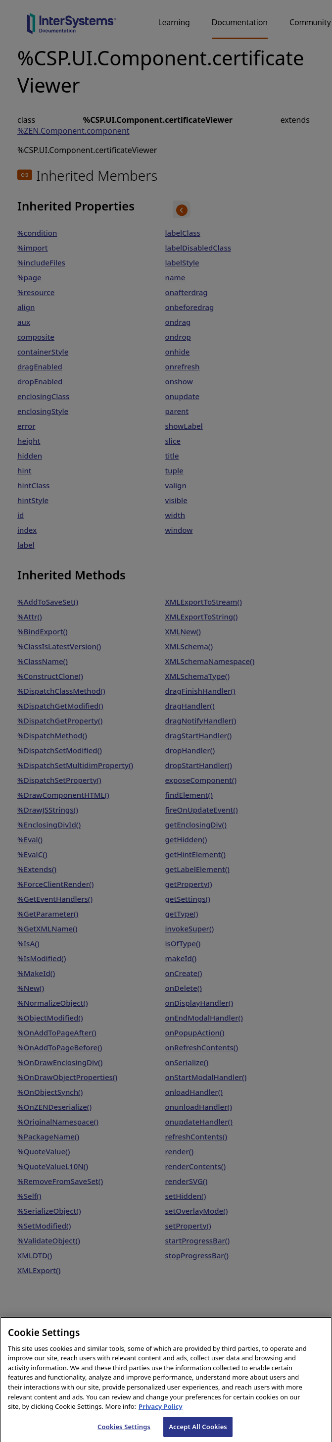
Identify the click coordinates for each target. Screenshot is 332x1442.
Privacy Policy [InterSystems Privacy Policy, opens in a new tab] (161, 1413)
